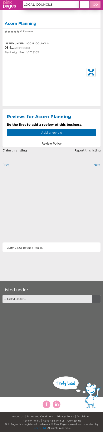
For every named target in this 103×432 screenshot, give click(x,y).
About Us (18, 416)
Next (97, 164)
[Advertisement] (51, 208)
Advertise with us (53, 420)
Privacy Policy (65, 416)
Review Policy (31, 420)
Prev (6, 164)
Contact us (74, 420)
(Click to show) (22, 48)
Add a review (51, 132)
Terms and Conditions (40, 416)
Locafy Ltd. (39, 428)
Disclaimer (83, 416)
